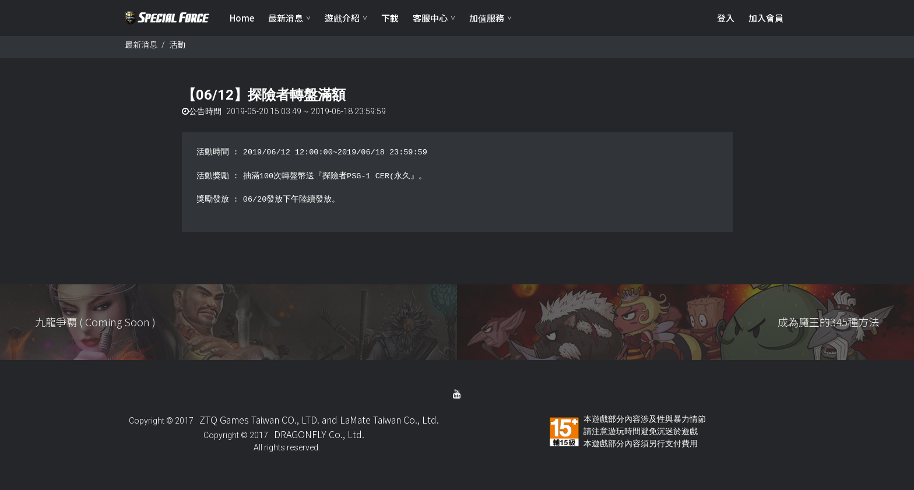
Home (242, 18)
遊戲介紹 (342, 18)
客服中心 (430, 18)
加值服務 (486, 18)
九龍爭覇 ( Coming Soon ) (95, 325)
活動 (177, 48)
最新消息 (285, 18)
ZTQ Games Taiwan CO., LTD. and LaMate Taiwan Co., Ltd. (319, 424)
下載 (390, 18)
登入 (725, 18)
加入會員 (765, 18)
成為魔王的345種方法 (828, 325)
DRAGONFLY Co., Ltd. (319, 438)
